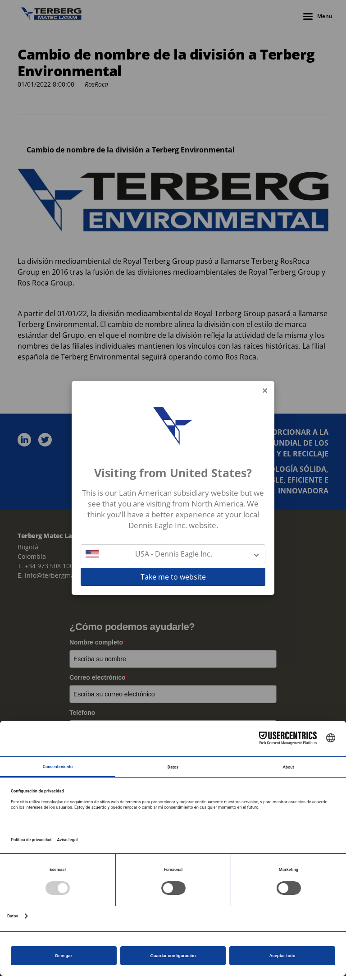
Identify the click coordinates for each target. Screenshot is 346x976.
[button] (173, 553)
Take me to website (173, 577)
